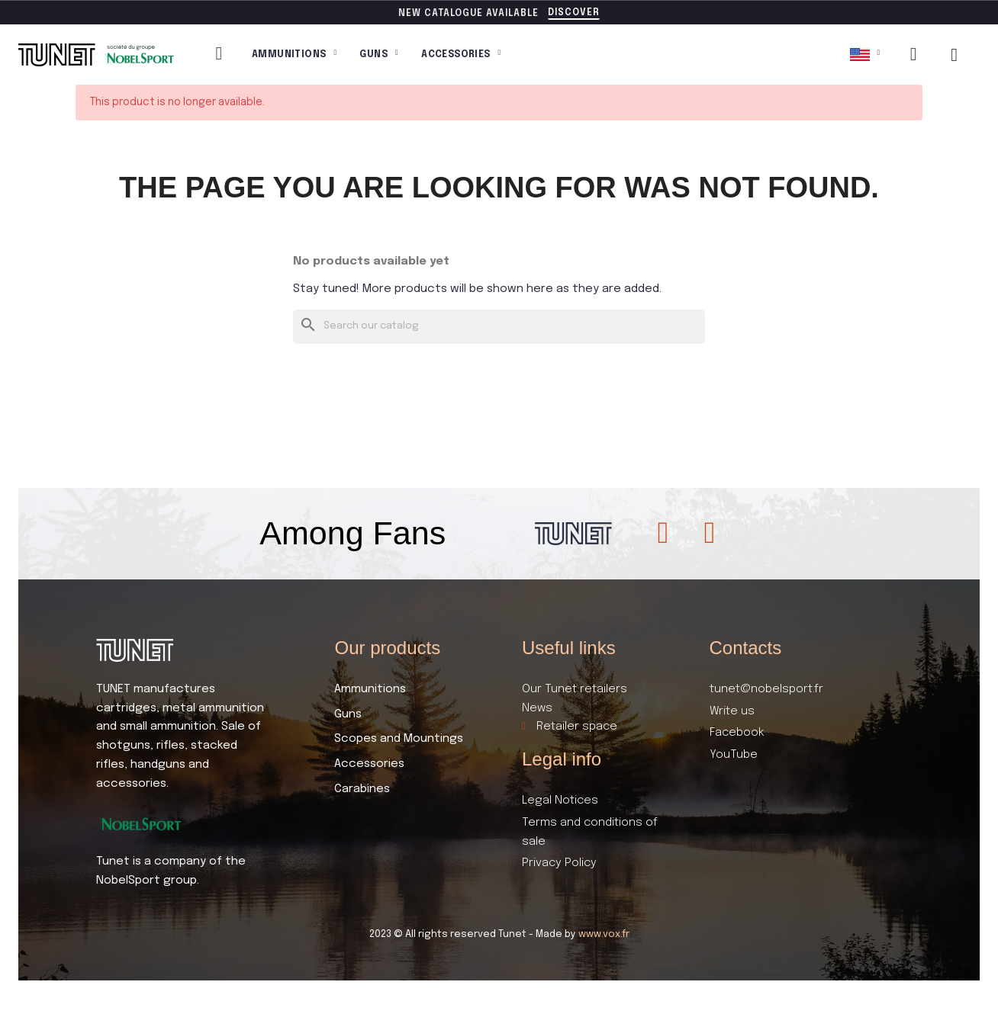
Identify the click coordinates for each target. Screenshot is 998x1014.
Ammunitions (294, 55)
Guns (378, 55)
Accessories (461, 55)
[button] (574, 14)
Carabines (362, 789)
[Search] (499, 327)
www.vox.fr (603, 934)
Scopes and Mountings (398, 739)
